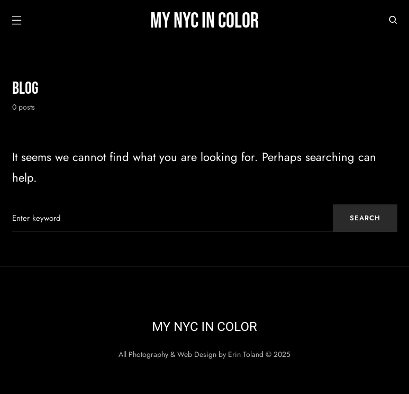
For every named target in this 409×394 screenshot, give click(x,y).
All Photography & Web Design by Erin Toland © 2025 (204, 354)
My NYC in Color (204, 21)
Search (365, 218)
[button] (16, 21)
